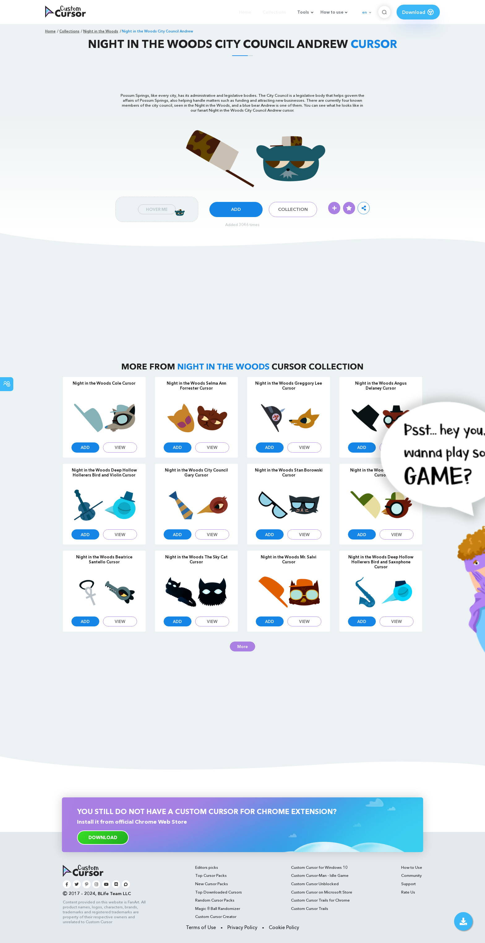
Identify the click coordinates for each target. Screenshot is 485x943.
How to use (331, 12)
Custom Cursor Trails (309, 908)
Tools (303, 12)
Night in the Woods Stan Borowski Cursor (289, 472)
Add (236, 209)
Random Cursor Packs (214, 900)
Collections (274, 12)
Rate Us (408, 892)
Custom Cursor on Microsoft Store (321, 892)
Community (411, 875)
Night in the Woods (100, 31)
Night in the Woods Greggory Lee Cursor (288, 385)
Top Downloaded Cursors (218, 892)
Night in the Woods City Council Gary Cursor (196, 472)
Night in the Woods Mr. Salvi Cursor (288, 559)
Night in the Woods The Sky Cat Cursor (196, 559)
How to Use (411, 867)
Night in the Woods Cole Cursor (104, 383)
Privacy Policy (242, 927)
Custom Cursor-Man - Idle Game (320, 875)
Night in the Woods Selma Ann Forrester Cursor (196, 385)
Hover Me (157, 209)
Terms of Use (201, 927)
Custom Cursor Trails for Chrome (320, 900)
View (120, 447)
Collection (293, 209)
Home (245, 12)
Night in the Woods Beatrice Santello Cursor (104, 559)
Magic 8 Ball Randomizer (217, 908)
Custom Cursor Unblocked (315, 883)
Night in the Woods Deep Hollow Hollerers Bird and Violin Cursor (104, 472)
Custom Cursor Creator (215, 916)
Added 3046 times (242, 224)
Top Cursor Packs (211, 875)
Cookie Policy (284, 927)
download (102, 837)
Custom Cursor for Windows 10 (319, 867)
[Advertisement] (242, 73)
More (242, 646)
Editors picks (206, 867)
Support (408, 883)
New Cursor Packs (211, 883)
